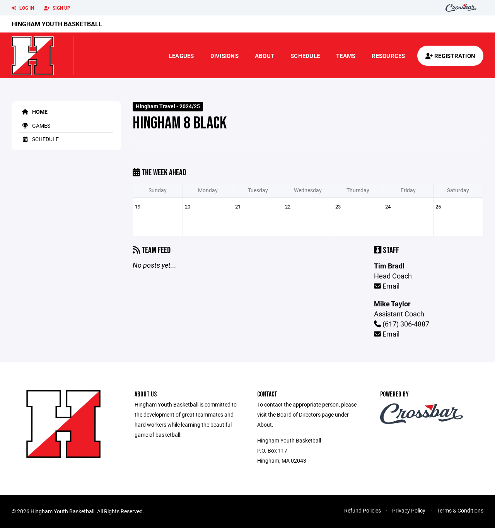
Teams (345, 56)
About (264, 56)
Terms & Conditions (460, 510)
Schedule (305, 56)
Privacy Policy (408, 510)
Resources (388, 56)
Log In (23, 8)
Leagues (181, 56)
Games (34, 125)
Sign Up (57, 8)
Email (386, 285)
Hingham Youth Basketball (57, 24)
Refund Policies (362, 510)
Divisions (224, 56)
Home (33, 111)
